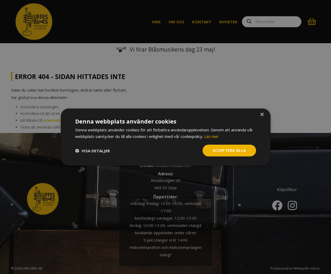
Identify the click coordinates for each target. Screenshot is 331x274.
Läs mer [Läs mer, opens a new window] (211, 136)
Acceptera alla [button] (229, 150)
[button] (92, 150)
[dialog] (165, 137)
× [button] (262, 114)
